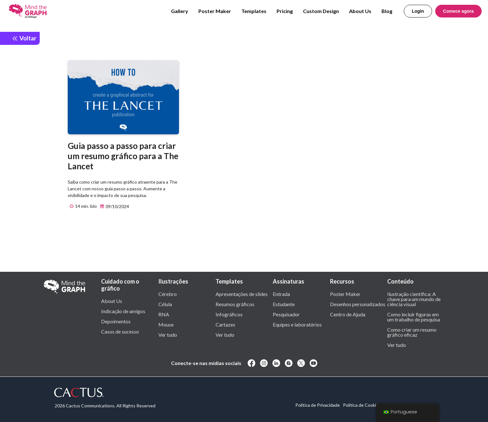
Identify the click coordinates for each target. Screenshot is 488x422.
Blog (386, 11)
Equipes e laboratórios (297, 324)
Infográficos (229, 314)
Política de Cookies (362, 405)
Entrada (281, 294)
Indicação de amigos (123, 311)
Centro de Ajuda (347, 314)
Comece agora (458, 11)
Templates (253, 11)
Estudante (284, 304)
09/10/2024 (113, 206)
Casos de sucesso (120, 331)
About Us (360, 11)
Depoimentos (116, 321)
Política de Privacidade (317, 405)
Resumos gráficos (235, 304)
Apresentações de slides (242, 294)
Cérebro (167, 294)
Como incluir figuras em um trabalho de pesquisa (413, 316)
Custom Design (321, 11)
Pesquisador (286, 314)
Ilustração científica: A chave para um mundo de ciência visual (414, 299)
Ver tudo (167, 334)
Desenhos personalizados (357, 304)
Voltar (24, 38)
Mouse (166, 324)
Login (418, 11)
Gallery (179, 11)
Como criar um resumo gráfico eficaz (411, 332)
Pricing (285, 11)
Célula (165, 304)
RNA (163, 314)
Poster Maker (214, 11)
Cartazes (225, 324)
